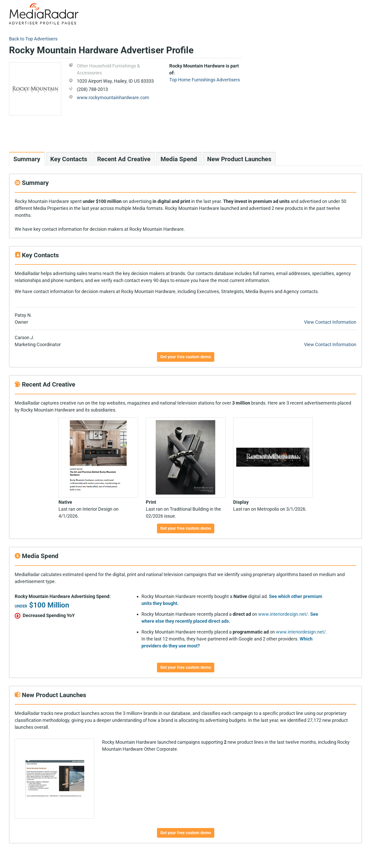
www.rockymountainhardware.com (113, 97)
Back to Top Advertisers (33, 38)
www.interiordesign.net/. (283, 614)
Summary (26, 159)
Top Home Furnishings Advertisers (204, 79)
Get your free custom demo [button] (185, 356)
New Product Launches (239, 159)
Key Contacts (68, 159)
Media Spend (179, 159)
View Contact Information (330, 322)
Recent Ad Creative (123, 159)
